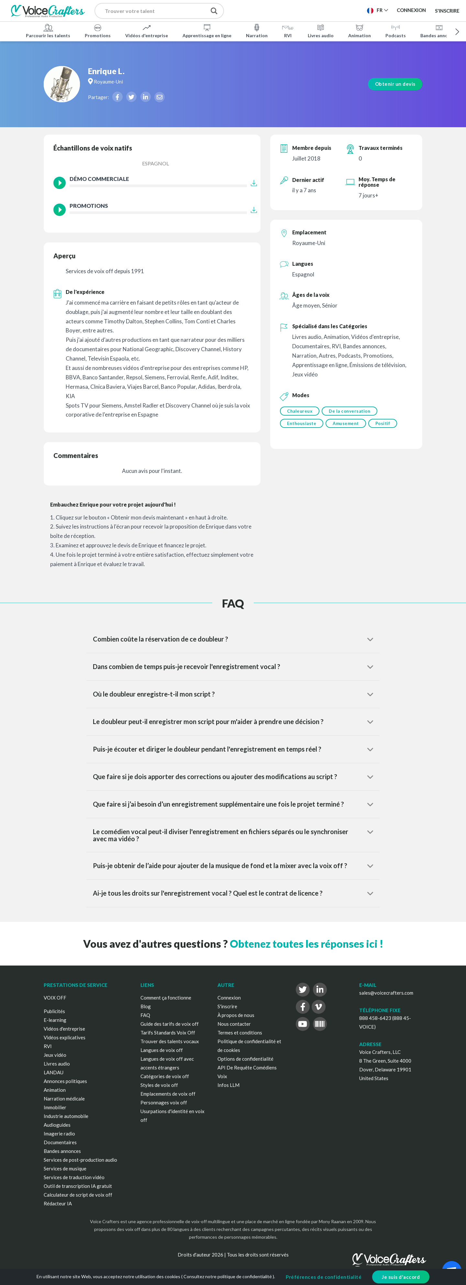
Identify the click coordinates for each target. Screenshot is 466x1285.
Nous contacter (234, 1024)
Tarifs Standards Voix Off (167, 1032)
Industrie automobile (66, 1116)
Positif (384, 424)
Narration (257, 30)
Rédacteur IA (58, 1203)
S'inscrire (447, 10)
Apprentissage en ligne (207, 30)
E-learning (55, 1020)
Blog (145, 1006)
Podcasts (395, 30)
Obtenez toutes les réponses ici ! (306, 943)
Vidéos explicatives (64, 1037)
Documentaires (60, 1142)
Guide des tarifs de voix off (169, 1024)
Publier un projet (265, 10)
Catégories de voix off (164, 1076)
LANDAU (53, 1072)
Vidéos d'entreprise (146, 30)
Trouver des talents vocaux (169, 1041)
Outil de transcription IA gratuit (78, 1186)
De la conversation (350, 411)
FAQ (145, 1015)
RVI (287, 30)
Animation (359, 30)
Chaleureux (299, 411)
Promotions (98, 30)
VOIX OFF (55, 997)
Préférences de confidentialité (323, 1277)
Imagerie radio (59, 1133)
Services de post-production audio (80, 1160)
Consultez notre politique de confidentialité (227, 1276)
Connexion (229, 997)
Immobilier (55, 1107)
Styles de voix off (159, 1085)
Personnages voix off (163, 1102)
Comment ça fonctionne (165, 997)
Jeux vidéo (55, 1055)
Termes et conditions (239, 1032)
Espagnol (155, 163)
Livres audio (321, 30)
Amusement (347, 424)
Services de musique (65, 1168)
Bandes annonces (439, 30)
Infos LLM (228, 1085)
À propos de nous (235, 1015)
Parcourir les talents (48, 30)
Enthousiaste (301, 424)
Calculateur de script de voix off (78, 1195)
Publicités (54, 1011)
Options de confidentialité (245, 1059)
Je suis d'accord (401, 1277)
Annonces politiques (65, 1081)
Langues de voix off (161, 1050)
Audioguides (57, 1125)
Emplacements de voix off (167, 1094)
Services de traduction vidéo (74, 1177)
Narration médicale (64, 1098)
